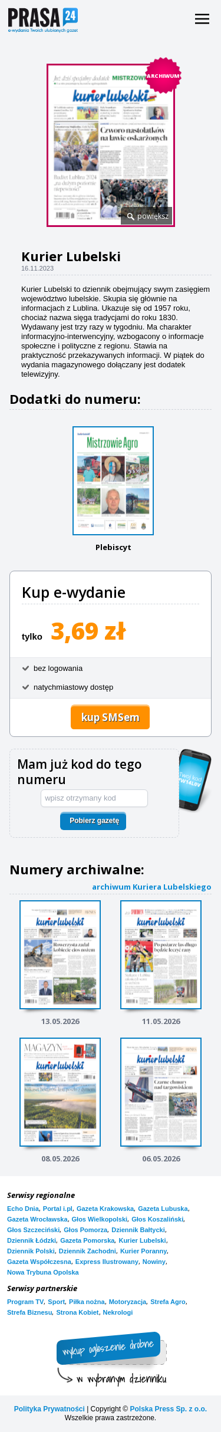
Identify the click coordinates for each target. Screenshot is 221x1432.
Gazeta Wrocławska (37, 1219)
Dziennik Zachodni (87, 1251)
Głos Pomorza (85, 1229)
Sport (56, 1301)
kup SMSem (110, 717)
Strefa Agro (168, 1301)
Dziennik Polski (31, 1251)
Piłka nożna (87, 1301)
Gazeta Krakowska (105, 1208)
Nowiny (154, 1261)
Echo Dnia (23, 1208)
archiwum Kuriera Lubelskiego (152, 886)
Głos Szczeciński (33, 1229)
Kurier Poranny (143, 1251)
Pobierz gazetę (94, 821)
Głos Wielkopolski (100, 1219)
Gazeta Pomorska (87, 1240)
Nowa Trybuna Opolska (43, 1272)
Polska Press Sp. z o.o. (168, 1409)
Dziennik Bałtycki (137, 1229)
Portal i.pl (57, 1208)
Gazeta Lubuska (162, 1208)
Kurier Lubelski (142, 1240)
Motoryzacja (128, 1301)
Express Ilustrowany (106, 1261)
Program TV (25, 1301)
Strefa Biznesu (29, 1312)
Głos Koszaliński (157, 1219)
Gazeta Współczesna (39, 1261)
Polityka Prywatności (49, 1409)
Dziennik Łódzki (31, 1240)
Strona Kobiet (77, 1312)
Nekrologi (118, 1312)
